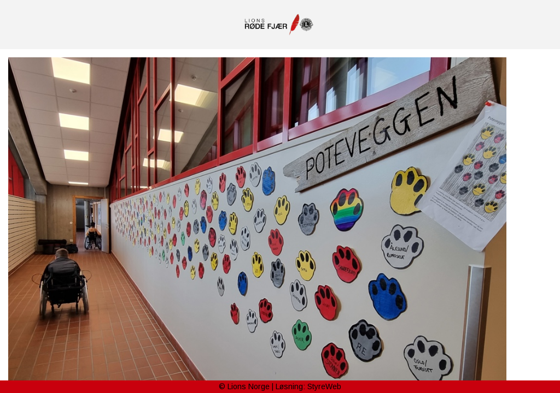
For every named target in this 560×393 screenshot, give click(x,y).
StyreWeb (324, 386)
